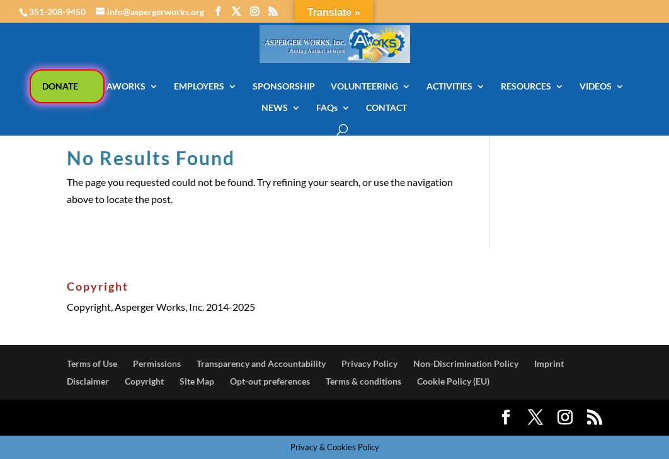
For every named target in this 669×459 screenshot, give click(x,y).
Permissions (157, 363)
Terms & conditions (363, 381)
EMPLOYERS (199, 86)
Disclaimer (88, 381)
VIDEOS (596, 86)
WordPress (280, 418)
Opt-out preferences (270, 381)
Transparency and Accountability (261, 363)
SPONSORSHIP (284, 86)
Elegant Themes (157, 418)
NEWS (274, 108)
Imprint (549, 363)
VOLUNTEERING (364, 86)
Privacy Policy (369, 363)
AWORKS (126, 86)
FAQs (327, 108)
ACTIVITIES (449, 86)
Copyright (144, 381)
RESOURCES (526, 86)
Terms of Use (92, 363)
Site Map (197, 381)
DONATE (60, 86)
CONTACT (386, 108)
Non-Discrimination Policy (465, 363)
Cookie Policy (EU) (453, 381)
